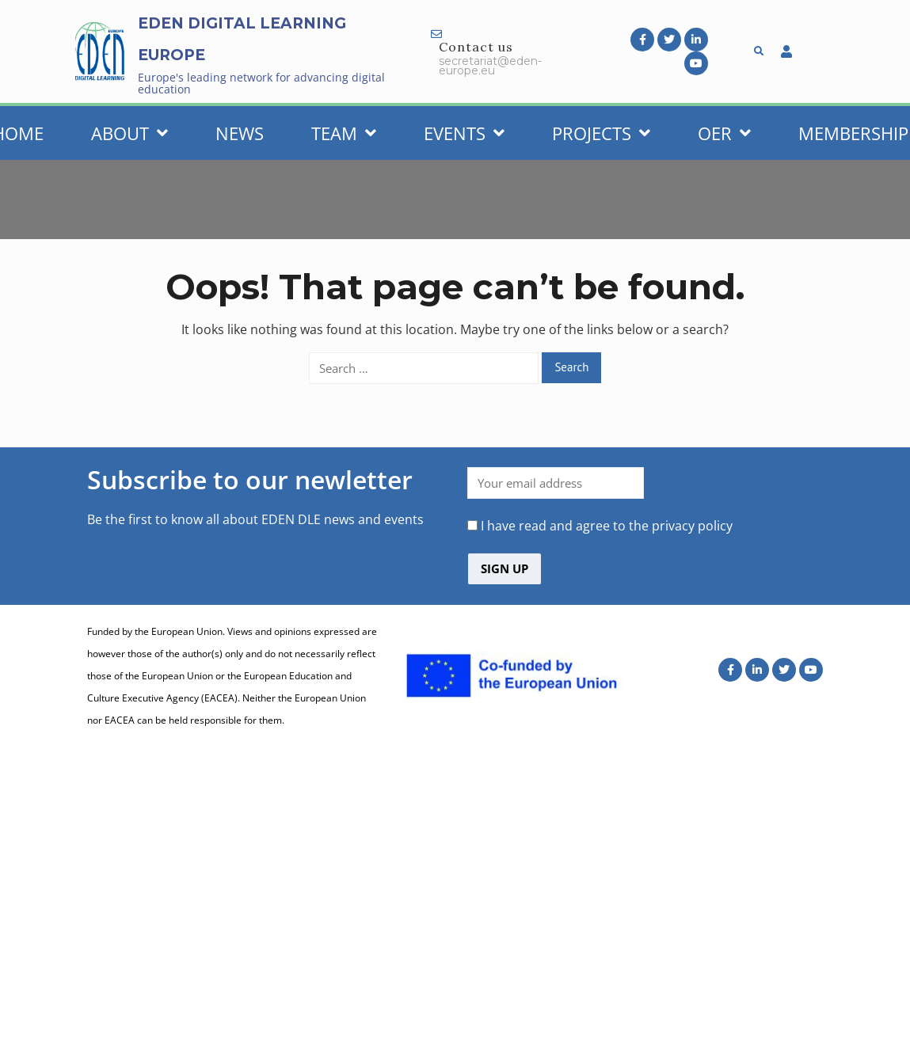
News (239, 133)
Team (343, 133)
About (129, 133)
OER (724, 133)
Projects (601, 133)
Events (464, 133)
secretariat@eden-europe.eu (490, 66)
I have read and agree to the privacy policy (607, 525)
